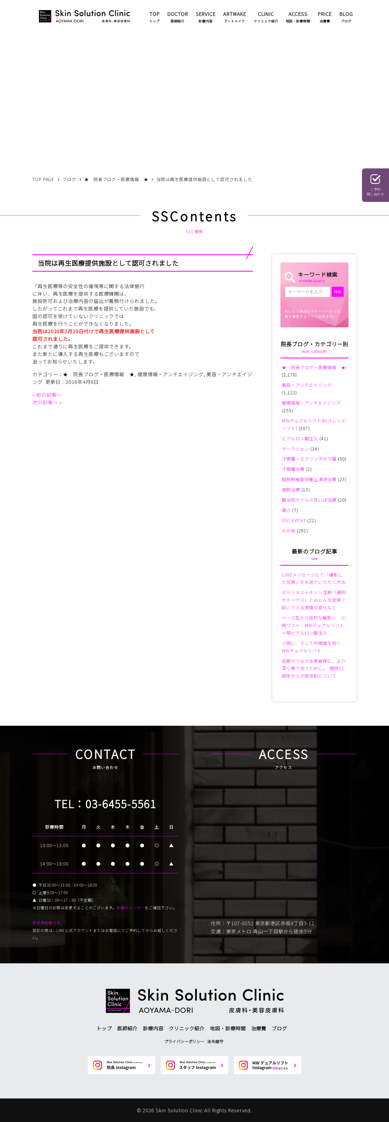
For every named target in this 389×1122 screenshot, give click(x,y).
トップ (104, 1028)
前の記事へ (49, 394)
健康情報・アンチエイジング (171, 374)
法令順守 (215, 1041)
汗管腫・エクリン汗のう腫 (309, 458)
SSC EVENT (294, 520)
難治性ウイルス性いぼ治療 (309, 500)
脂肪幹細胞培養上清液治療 (309, 479)
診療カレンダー (131, 907)
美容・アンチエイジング (307, 385)
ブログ (279, 1028)
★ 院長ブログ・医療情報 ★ (99, 374)
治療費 (259, 1028)
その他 (289, 530)
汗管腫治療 (293, 469)
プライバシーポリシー (184, 1041)
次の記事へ (45, 402)
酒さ (286, 510)
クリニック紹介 (186, 1028)
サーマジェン (295, 448)
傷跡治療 (291, 489)
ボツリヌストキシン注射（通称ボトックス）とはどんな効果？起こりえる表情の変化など (314, 600)
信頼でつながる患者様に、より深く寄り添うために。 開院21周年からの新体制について (314, 668)
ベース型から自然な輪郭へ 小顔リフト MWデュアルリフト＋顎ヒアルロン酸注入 (314, 625)
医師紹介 (127, 1028)
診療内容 (153, 1028)
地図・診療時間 (228, 1028)
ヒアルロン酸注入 (300, 438)
